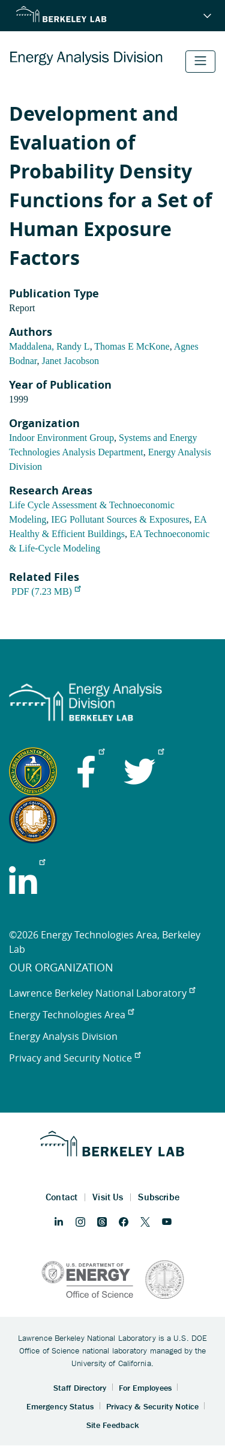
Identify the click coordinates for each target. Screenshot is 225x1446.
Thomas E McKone (131, 346)
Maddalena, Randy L (49, 346)
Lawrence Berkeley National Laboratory (102, 993)
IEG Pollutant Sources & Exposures (120, 519)
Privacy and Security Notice (74, 1058)
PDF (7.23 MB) (45, 591)
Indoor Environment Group (61, 438)
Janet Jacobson (70, 361)
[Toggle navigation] (200, 61)
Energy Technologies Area (71, 1014)
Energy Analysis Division (63, 1036)
